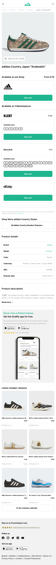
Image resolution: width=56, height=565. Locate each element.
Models (12, 556)
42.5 (35, 163)
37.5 (15, 163)
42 (11, 129)
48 (25, 166)
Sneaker (12, 10)
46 (16, 166)
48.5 (30, 166)
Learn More (20, 213)
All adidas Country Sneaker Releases (28, 225)
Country (30, 10)
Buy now (28, 98)
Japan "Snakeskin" (43, 10)
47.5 (20, 166)
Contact (19, 558)
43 (16, 129)
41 (6, 129)
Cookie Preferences (32, 558)
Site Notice (36, 556)
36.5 (10, 163)
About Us (47, 556)
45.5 (10, 166)
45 (21, 129)
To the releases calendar (28, 508)
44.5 (50, 163)
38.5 (20, 163)
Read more (8, 302)
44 (45, 163)
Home (4, 10)
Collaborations (24, 556)
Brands (4, 556)
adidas (21, 10)
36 (6, 163)
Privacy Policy (7, 558)
